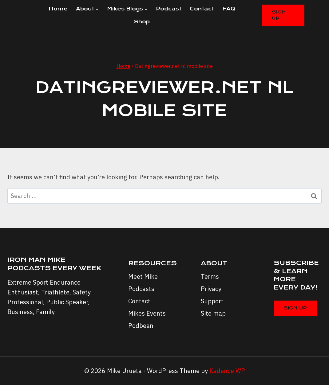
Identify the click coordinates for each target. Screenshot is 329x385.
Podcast (168, 9)
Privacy (211, 289)
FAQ (228, 9)
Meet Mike (143, 276)
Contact (202, 9)
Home (58, 9)
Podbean (140, 325)
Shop (142, 22)
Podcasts (141, 289)
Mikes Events (147, 313)
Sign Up (279, 15)
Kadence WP (227, 371)
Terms (210, 276)
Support (212, 301)
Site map (213, 313)
